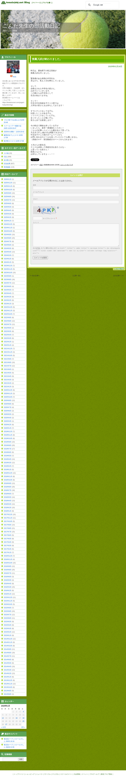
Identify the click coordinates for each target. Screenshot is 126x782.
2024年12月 (8, 224)
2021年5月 (7, 373)
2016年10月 (8, 563)
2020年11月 (8, 393)
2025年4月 (7, 210)
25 (23, 721)
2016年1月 (7, 594)
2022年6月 (7, 328)
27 (6, 724)
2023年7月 (7, 283)
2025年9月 (7, 193)
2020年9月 (7, 400)
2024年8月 (7, 238)
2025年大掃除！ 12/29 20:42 (14, 132)
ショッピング (30, 774)
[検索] (102, 5)
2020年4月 (7, 418)
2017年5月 (7, 539)
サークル (47, 774)
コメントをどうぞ (66, 165)
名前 (34, 185)
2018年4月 (7, 501)
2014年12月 (8, 639)
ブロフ (35, 199)
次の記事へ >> (118, 276)
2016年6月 (7, 577)
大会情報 (77, 774)
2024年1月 (7, 262)
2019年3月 (7, 463)
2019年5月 (7, 456)
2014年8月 (7, 653)
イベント (85, 774)
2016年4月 (7, 584)
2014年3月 (7, 670)
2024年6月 (7, 245)
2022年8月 (7, 321)
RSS (14, 77)
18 (23, 718)
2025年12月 (8, 183)
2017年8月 (7, 528)
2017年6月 (7, 535)
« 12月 (3, 727)
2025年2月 (7, 217)
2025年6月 (7, 203)
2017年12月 (8, 514)
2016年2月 (7, 590)
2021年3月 (7, 380)
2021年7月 (7, 366)
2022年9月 (7, 317)
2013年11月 (8, 684)
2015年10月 (8, 604)
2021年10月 (8, 355)
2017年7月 (7, 532)
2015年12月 (8, 597)
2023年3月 (7, 297)
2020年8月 (7, 404)
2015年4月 (7, 625)
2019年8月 (7, 445)
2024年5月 (7, 248)
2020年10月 (8, 397)
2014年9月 (7, 649)
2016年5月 (7, 580)
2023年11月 (8, 269)
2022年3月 (7, 338)
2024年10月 (8, 231)
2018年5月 (7, 497)
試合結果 (7, 164)
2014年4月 (7, 666)
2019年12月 (8, 431)
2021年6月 (7, 369)
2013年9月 (7, 691)
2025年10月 (8, 190)
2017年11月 (8, 518)
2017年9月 (7, 525)
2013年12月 (8, 680)
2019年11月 (8, 435)
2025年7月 (7, 200)
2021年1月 (7, 387)
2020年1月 (7, 428)
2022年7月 (7, 324)
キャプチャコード (49, 218)
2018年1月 (7, 511)
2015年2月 (7, 632)
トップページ (18, 774)
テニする (55, 774)
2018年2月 (7, 507)
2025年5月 (7, 207)
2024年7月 (7, 241)
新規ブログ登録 (106, 774)
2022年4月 (7, 335)
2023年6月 (7, 286)
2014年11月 (8, 642)
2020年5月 (7, 414)
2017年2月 (7, 549)
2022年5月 (7, 331)
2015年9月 (7, 608)
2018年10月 (8, 480)
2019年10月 (8, 438)
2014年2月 (7, 673)
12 (3, 718)
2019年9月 (7, 442)
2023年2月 (7, 300)
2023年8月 (7, 279)
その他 (6, 153)
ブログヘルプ (94, 774)
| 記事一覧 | (76, 276)
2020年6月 (7, 411)
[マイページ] (36, 3)
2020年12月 (8, 390)
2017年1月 (7, 552)
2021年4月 (7, 376)
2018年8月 (7, 487)
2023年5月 (7, 290)
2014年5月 (7, 663)
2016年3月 (7, 587)
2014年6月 (7, 660)
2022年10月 (8, 314)
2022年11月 (8, 311)
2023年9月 (7, 276)
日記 (41, 165)
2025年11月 (8, 186)
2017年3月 (7, 545)
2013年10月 (8, 687)
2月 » (23, 727)
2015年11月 (8, 601)
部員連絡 (7, 167)
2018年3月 (7, 504)
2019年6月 (7, 452)
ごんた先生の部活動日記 (31, 26)
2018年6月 (7, 494)
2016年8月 (7, 570)
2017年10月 (8, 521)
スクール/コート (66, 774)
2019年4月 (7, 459)
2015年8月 (7, 611)
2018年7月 (7, 490)
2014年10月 (8, 646)
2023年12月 (8, 266)
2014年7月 (7, 656)
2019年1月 (7, 469)
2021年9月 (7, 359)
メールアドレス (38, 192)
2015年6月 (7, 618)
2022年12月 (8, 307)
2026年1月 (7, 179)
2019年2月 (7, 466)
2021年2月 (7, 383)
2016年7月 (7, 573)
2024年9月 (7, 235)
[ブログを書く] (47, 3)
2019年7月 (7, 449)
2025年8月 (7, 196)
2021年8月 (7, 362)
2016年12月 (8, 556)
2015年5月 (7, 622)
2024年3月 (7, 255)
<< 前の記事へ (35, 276)
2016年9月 (7, 566)
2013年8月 (7, 694)
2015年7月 (7, 615)
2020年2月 (7, 425)
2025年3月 (7, 214)
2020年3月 (7, 421)
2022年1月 (7, 345)
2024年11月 (8, 228)
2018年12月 (8, 473)
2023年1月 (7, 304)
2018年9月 (7, 483)
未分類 (6, 160)
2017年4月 (7, 542)
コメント (36, 222)
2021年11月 (8, 352)
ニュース (39, 774)
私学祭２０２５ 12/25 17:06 (14, 141)
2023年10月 (8, 273)
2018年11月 (8, 476)
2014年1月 (7, 677)
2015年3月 (7, 628)
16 (16, 718)
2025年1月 (7, 221)
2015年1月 (7, 635)
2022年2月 (7, 342)
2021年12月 (8, 349)
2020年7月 (7, 407)
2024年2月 (7, 259)
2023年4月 (7, 293)
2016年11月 (8, 559)
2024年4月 (7, 252)
